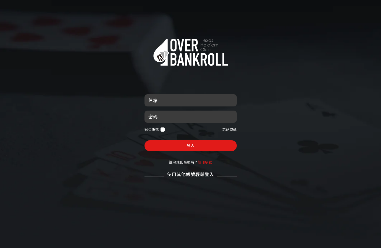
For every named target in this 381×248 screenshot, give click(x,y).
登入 (191, 145)
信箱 (153, 100)
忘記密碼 (229, 129)
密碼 (153, 116)
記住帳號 (154, 129)
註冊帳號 (205, 162)
